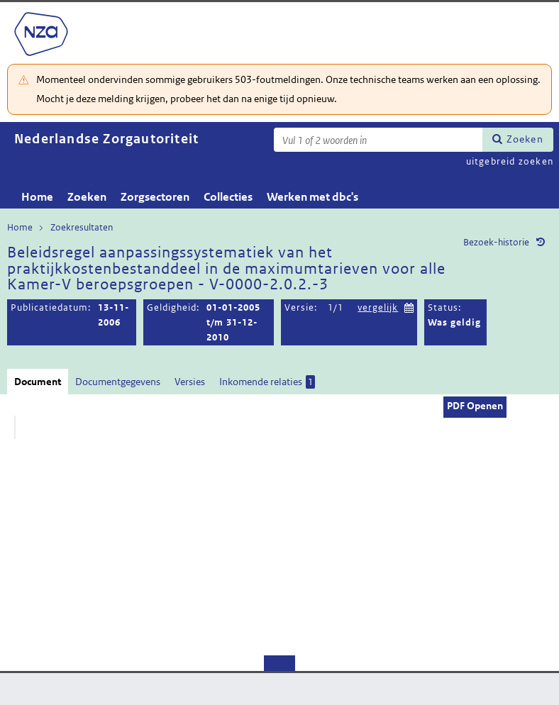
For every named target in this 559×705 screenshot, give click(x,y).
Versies (190, 381)
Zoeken (525, 139)
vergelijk (378, 307)
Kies (409, 306)
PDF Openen (475, 405)
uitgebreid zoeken (509, 161)
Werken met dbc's (312, 196)
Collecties (228, 196)
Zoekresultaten (81, 227)
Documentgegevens (117, 381)
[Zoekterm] (378, 140)
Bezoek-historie (496, 242)
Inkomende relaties (267, 382)
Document (37, 381)
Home (37, 196)
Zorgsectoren (155, 196)
